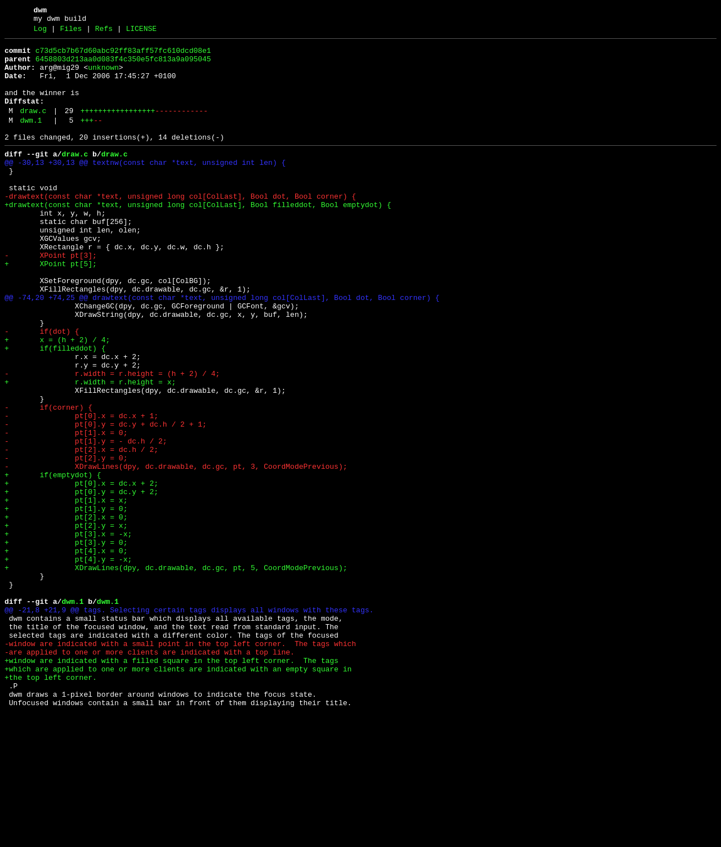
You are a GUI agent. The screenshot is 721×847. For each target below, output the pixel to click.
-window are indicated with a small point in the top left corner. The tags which (180, 764)
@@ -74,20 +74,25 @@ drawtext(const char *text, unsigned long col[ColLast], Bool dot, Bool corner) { (222, 348)
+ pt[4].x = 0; (66, 652)
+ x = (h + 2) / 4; (57, 399)
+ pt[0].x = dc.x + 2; (81, 571)
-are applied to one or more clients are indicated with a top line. (150, 774)
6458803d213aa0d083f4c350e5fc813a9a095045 (123, 66)
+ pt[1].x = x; (66, 591)
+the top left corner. (51, 804)
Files (71, 32)
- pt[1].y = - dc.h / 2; (86, 521)
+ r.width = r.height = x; (90, 450)
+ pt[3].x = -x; (68, 632)
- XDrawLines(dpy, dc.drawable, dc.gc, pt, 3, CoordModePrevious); (176, 551)
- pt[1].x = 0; (66, 510)
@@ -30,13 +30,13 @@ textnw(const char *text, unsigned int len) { (145, 186)
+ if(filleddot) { (55, 409)
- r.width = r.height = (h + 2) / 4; (112, 439)
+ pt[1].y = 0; (66, 602)
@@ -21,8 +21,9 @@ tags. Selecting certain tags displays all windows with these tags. (189, 723)
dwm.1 (31, 139)
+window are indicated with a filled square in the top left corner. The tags (172, 784)
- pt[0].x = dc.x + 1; (81, 490)
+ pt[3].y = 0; (66, 642)
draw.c (33, 128)
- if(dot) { (42, 389)
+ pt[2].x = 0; (66, 612)
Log (40, 32)
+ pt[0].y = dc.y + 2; (81, 581)
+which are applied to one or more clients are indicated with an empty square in (178, 794)
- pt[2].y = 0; (66, 541)
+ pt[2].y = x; (66, 622)
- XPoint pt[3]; (51, 298)
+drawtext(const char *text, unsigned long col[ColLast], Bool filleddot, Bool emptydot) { (198, 237)
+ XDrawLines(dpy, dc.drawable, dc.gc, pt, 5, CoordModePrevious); (176, 672)
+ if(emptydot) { (53, 561)
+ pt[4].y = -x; (68, 662)
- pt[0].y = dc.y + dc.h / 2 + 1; (106, 500)
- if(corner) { (48, 480)
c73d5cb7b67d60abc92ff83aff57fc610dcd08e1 (123, 56)
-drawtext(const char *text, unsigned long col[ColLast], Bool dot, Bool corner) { (180, 227)
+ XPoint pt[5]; (51, 308)
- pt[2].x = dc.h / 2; (81, 531)
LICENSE (141, 32)
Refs (104, 32)
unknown (103, 76)
